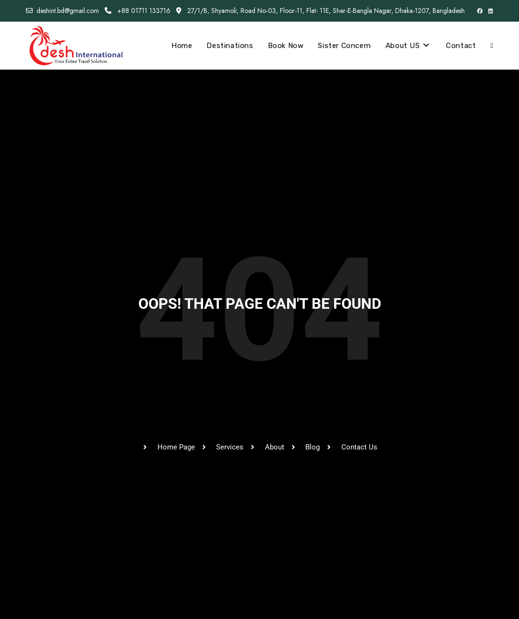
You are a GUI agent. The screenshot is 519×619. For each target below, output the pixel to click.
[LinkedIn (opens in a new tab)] (489, 11)
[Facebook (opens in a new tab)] (479, 11)
